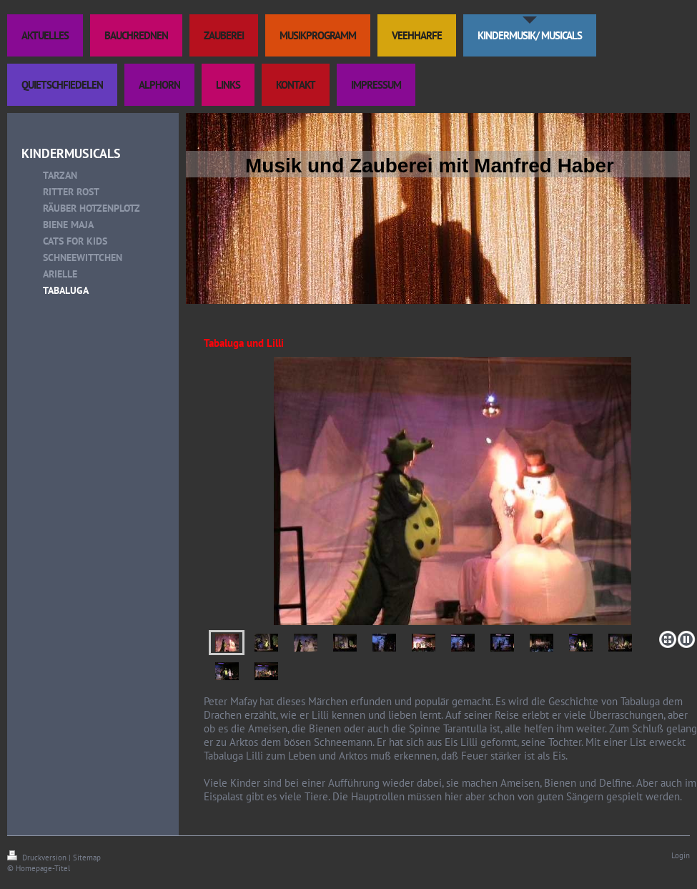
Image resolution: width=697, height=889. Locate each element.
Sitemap (87, 858)
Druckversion (38, 858)
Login (680, 855)
